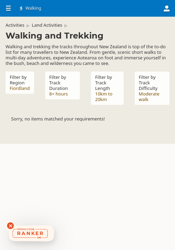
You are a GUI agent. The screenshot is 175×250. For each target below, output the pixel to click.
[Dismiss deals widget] (10, 225)
